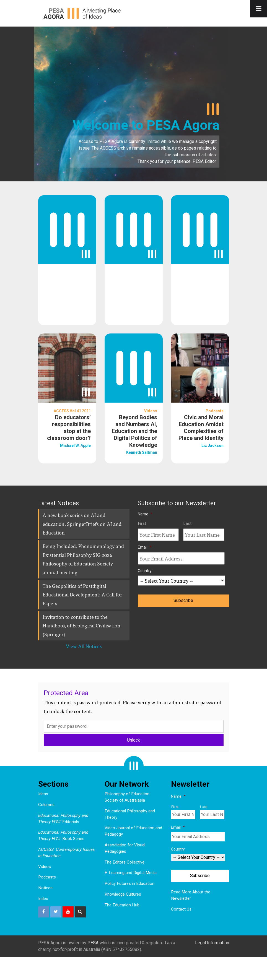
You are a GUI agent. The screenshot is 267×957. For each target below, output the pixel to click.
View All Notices (84, 646)
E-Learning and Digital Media (131, 872)
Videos (44, 866)
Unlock (133, 740)
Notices (45, 887)
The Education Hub (122, 905)
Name (145, 514)
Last (187, 523)
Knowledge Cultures (123, 894)
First (142, 523)
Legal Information (212, 942)
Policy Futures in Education (129, 883)
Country (145, 571)
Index (43, 898)
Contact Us (181, 909)
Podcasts (47, 877)
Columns (46, 804)
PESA (92, 942)
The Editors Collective (124, 862)
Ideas (43, 793)
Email (145, 547)
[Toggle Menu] (258, 8)
